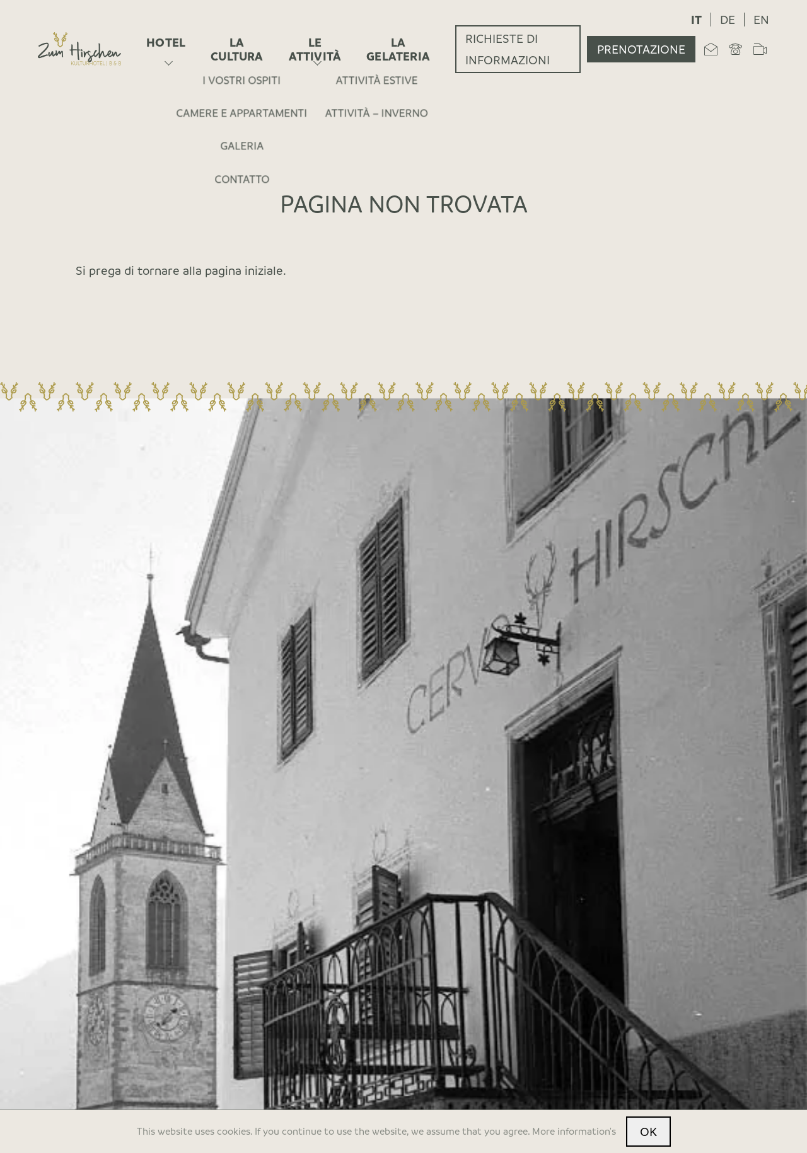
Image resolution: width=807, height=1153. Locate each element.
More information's (574, 1131)
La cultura (237, 49)
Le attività (315, 49)
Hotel (165, 42)
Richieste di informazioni (507, 49)
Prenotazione (641, 49)
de (727, 19)
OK (648, 1131)
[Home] (79, 49)
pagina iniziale (244, 270)
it (696, 19)
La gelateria (398, 49)
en (761, 19)
